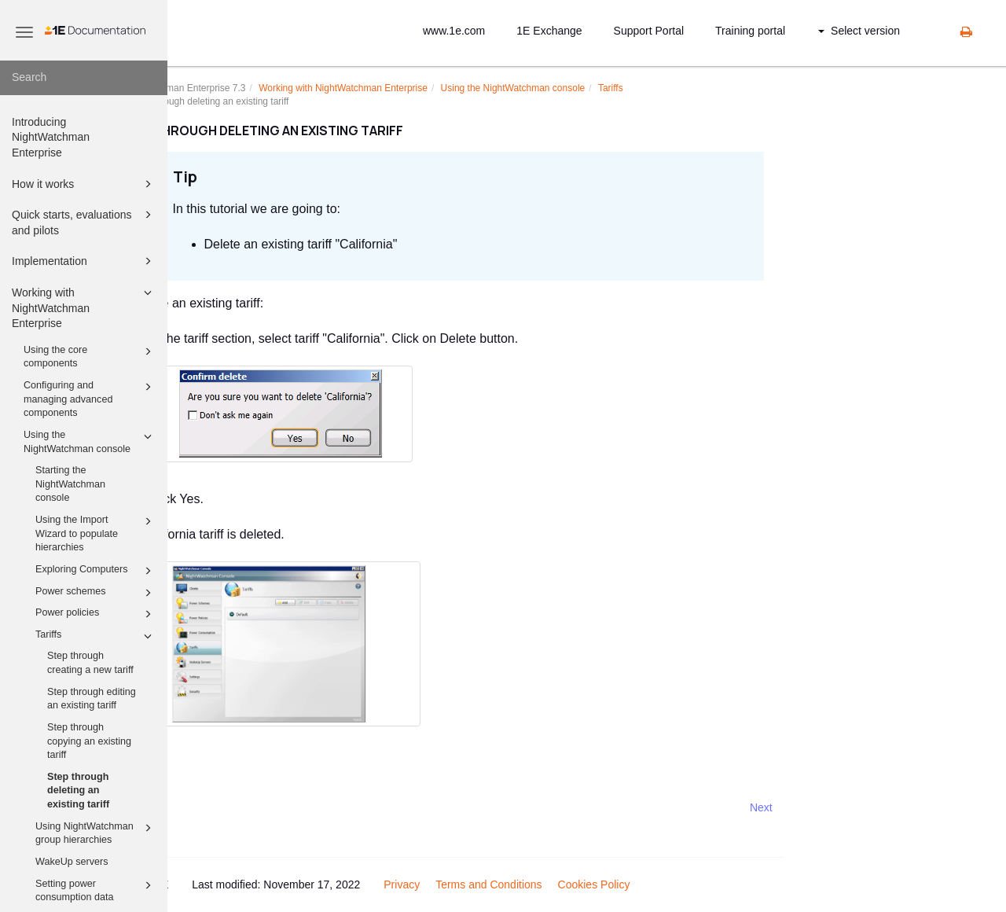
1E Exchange (549, 30)
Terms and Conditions (560, 884)
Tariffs (95, 636)
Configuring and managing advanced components (90, 398)
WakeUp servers (71, 861)
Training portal (750, 30)
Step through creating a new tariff (90, 662)
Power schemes (95, 592)
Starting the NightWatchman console (70, 484)
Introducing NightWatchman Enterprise (51, 137)
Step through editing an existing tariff (91, 699)
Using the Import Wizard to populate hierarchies (95, 533)
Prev (209, 807)
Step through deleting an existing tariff (78, 790)
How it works (84, 184)
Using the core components (90, 356)
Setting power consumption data (95, 890)
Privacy (473, 884)
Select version (859, 30)
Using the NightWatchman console (90, 441)
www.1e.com (454, 30)
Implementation (84, 261)
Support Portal (649, 30)
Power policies (95, 614)
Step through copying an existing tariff (89, 741)
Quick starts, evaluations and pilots (84, 221)
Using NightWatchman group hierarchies (95, 832)
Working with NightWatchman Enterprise (84, 306)
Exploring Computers (95, 570)
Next (832, 807)
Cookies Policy (665, 884)
